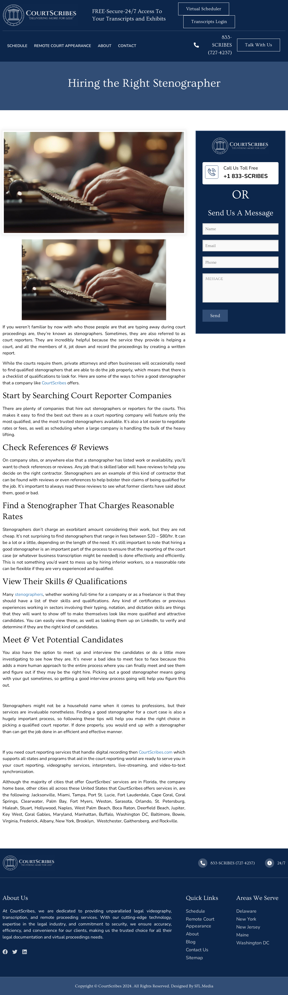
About (104, 45)
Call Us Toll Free (240, 168)
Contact (127, 45)
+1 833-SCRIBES (245, 176)
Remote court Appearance (62, 45)
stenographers (29, 594)
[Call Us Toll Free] (211, 172)
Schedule (17, 45)
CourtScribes (54, 383)
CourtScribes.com (156, 752)
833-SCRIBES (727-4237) (220, 45)
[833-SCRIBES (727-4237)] (196, 45)
